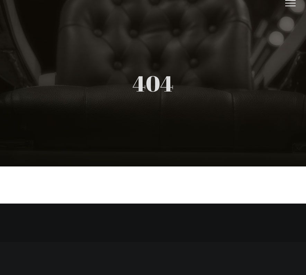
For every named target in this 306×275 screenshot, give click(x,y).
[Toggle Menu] (290, 3)
